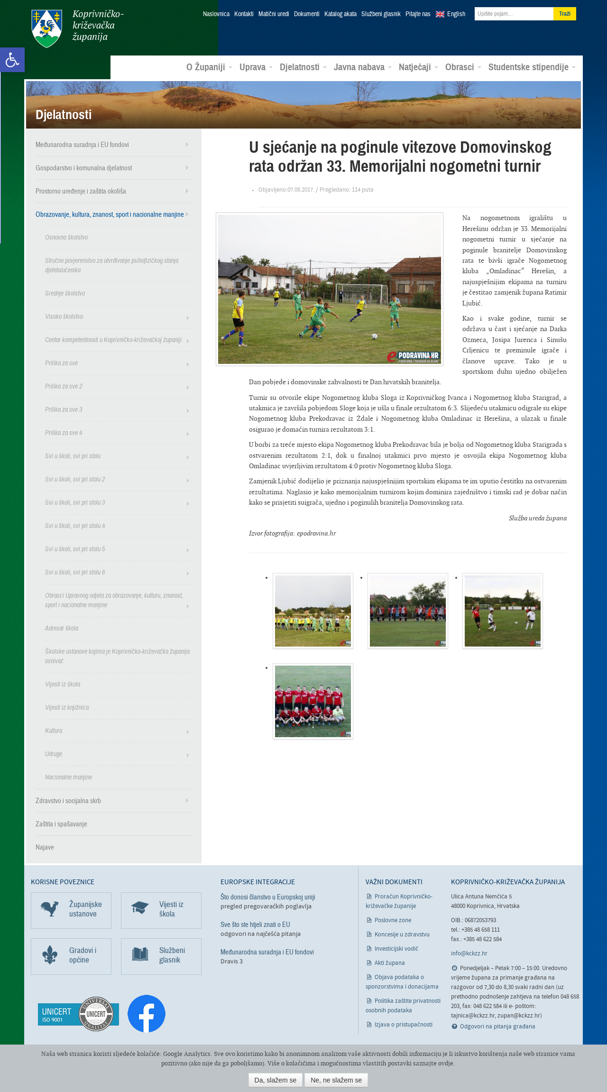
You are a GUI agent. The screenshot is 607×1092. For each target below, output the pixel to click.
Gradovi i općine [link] (82, 954)
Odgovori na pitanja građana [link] (497, 1026)
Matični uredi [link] (273, 14)
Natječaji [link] (418, 67)
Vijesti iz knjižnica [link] (67, 707)
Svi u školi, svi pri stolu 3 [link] (75, 502)
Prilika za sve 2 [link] (63, 386)
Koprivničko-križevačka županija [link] (77, 28)
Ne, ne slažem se (336, 1080)
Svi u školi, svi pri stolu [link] (73, 456)
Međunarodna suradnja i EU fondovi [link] (82, 144)
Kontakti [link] (244, 14)
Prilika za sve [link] (61, 363)
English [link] (456, 14)
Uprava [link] (256, 67)
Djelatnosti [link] (303, 67)
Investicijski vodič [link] (396, 948)
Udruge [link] (53, 754)
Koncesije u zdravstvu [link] (402, 934)
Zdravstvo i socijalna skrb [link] (68, 800)
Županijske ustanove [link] (85, 908)
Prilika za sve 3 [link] (63, 409)
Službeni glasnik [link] (381, 14)
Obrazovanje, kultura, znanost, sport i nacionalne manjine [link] (110, 214)
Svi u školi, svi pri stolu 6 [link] (75, 572)
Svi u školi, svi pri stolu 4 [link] (75, 525)
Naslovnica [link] (216, 14)
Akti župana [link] (390, 963)
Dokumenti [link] (307, 14)
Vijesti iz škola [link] (62, 684)
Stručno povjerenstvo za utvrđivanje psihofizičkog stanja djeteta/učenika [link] (111, 265)
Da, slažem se (276, 1080)
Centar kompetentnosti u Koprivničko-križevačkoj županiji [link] (113, 339)
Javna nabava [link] (363, 67)
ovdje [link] (445, 1063)
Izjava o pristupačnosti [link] (403, 1024)
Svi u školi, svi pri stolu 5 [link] (75, 549)
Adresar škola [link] (61, 628)
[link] (12, 59)
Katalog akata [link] (340, 14)
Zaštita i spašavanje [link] (61, 823)
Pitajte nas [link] (418, 14)
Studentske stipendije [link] (532, 67)
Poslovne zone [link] (393, 920)
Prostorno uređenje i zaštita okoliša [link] (81, 190)
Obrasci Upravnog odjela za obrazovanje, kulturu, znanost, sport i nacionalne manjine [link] (114, 600)
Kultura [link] (53, 730)
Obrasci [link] (463, 67)
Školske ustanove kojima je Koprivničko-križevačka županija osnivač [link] (117, 656)
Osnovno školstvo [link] (66, 237)
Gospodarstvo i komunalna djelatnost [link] (84, 167)
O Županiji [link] (209, 67)
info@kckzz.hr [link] (469, 953)
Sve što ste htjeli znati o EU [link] (255, 924)
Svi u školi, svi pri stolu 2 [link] (75, 479)
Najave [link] (45, 846)
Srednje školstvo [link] (65, 293)
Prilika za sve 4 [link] (63, 432)
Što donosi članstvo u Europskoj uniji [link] (268, 896)
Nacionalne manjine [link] (68, 777)
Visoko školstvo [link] (64, 316)
